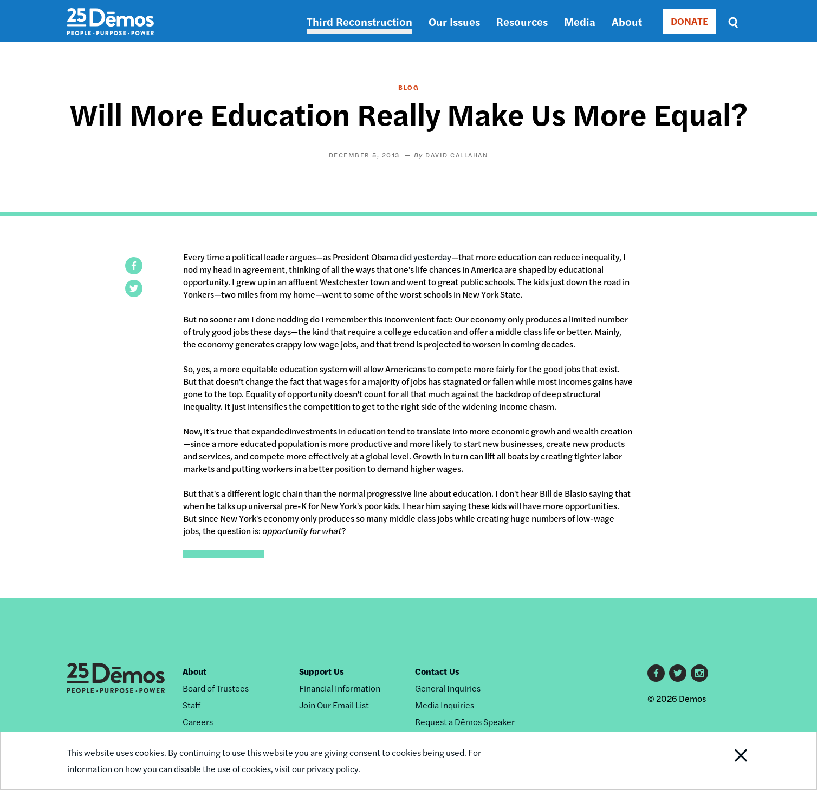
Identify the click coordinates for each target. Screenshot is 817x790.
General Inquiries (448, 688)
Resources (522, 21)
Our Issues (454, 21)
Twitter (677, 673)
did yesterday (425, 257)
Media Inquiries (444, 705)
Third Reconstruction (359, 21)
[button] (133, 265)
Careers (198, 721)
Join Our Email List (334, 705)
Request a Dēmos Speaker (465, 721)
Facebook (656, 673)
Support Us (321, 671)
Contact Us (437, 671)
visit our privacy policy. (317, 768)
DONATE (689, 21)
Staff (191, 705)
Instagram (699, 673)
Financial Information (339, 688)
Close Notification (727, 760)
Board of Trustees (216, 688)
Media (579, 21)
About (627, 21)
